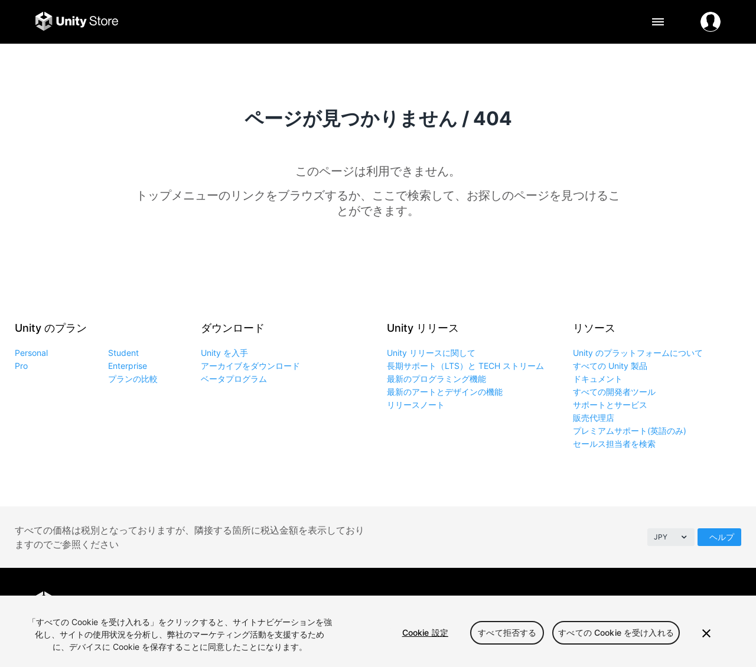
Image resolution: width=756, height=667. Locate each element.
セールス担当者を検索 (614, 444)
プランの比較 (133, 379)
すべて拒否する (507, 632)
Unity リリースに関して (431, 353)
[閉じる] (706, 633)
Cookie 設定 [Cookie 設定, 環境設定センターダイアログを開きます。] (425, 632)
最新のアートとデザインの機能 (445, 392)
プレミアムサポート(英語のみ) (629, 431)
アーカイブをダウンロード (250, 366)
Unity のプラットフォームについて (638, 353)
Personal (31, 353)
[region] (378, 631)
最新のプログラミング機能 (436, 379)
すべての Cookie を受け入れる (616, 632)
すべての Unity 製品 (610, 366)
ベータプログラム (234, 379)
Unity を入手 (224, 353)
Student (123, 353)
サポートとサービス (610, 405)
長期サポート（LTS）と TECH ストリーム (465, 366)
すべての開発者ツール (614, 392)
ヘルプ (721, 537)
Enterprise (127, 366)
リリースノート (416, 405)
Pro (21, 366)
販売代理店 (593, 418)
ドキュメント (598, 379)
